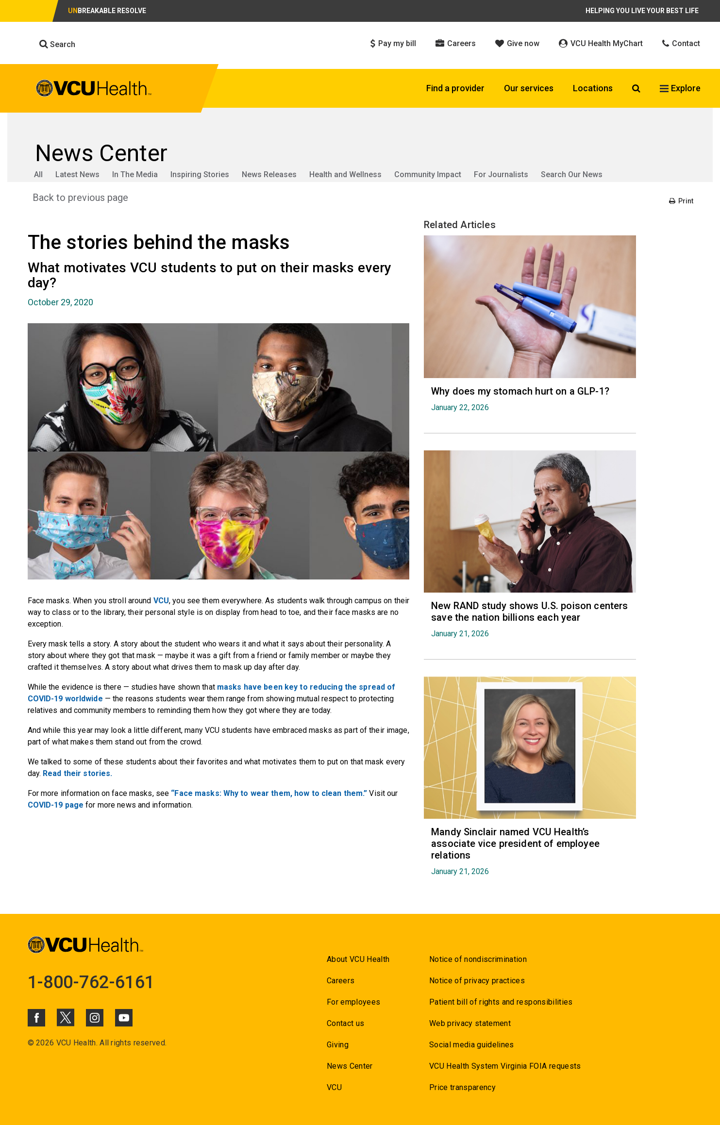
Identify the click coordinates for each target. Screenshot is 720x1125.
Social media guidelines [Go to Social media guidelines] (471, 1044)
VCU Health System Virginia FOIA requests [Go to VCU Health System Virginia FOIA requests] (505, 1066)
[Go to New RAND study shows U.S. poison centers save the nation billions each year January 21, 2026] (530, 619)
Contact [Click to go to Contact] (681, 43)
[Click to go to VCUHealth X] (65, 1017)
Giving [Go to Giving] (338, 1044)
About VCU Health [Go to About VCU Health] (358, 959)
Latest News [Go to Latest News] (77, 174)
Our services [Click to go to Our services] (528, 88)
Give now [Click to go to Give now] (517, 43)
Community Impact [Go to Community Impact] (427, 174)
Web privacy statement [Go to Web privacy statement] (470, 1023)
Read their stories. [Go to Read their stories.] (77, 773)
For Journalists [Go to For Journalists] (501, 174)
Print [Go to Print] (681, 201)
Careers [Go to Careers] (340, 980)
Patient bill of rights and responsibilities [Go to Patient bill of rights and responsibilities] (501, 1002)
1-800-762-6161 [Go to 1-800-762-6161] (91, 982)
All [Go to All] (38, 174)
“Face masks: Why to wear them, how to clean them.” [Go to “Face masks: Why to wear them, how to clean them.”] (269, 793)
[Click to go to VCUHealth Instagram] (94, 1017)
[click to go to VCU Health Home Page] (94, 89)
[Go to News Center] (360, 153)
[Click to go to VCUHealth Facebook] (36, 1017)
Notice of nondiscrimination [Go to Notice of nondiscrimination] (478, 959)
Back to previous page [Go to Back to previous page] (80, 197)
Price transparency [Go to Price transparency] (462, 1087)
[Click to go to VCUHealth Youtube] (124, 1017)
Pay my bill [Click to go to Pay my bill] (393, 43)
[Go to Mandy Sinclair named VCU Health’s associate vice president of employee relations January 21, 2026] (530, 851)
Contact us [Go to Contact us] (345, 1023)
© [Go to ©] (31, 1042)
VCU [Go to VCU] (161, 600)
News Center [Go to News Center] (350, 1066)
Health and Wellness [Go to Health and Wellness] (345, 174)
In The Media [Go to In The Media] (135, 174)
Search (57, 44)
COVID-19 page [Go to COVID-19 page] (56, 805)
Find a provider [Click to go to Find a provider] (455, 88)
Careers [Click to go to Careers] (455, 43)
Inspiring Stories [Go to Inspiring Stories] (199, 174)
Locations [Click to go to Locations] (593, 88)
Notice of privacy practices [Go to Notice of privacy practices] (477, 980)
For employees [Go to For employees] (353, 1002)
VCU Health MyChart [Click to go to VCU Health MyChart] (601, 43)
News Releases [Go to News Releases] (269, 174)
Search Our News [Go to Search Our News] (572, 174)
